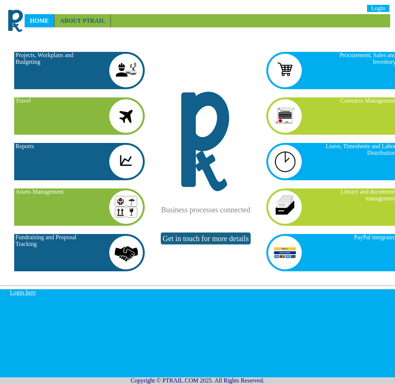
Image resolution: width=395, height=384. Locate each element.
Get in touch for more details (206, 238)
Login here (23, 292)
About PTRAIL (82, 21)
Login (378, 8)
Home (39, 21)
